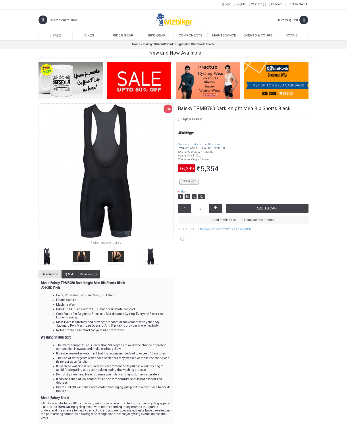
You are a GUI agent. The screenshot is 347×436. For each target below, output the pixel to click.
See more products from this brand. (200, 144)
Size (183, 191)
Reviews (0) (88, 274)
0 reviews (204, 228)
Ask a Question (241, 228)
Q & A (69, 274)
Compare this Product (259, 220)
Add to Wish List (224, 220)
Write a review (221, 228)
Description (50, 274)
